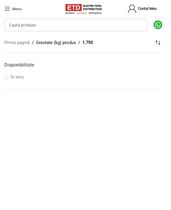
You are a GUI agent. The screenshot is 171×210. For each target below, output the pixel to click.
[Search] (76, 25)
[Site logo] (83, 8)
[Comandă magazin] (158, 42)
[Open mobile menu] (12, 9)
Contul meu (142, 8)
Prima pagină (17, 42)
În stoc (17, 77)
